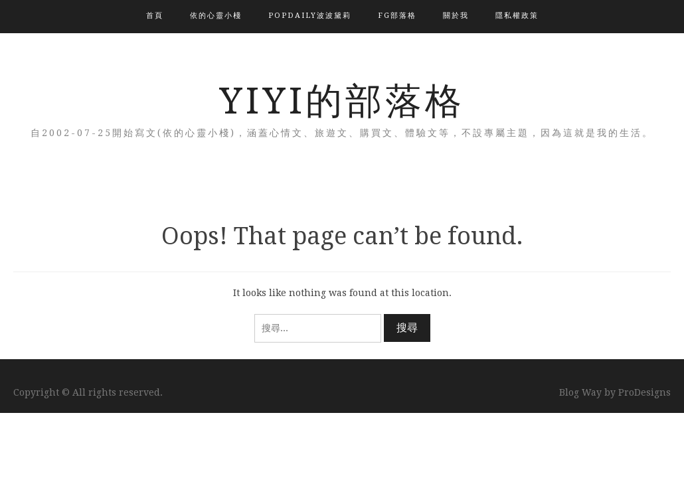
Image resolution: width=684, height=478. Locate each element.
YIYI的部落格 (342, 101)
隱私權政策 (517, 15)
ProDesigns (644, 392)
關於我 (456, 15)
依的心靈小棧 (216, 15)
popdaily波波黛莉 (309, 15)
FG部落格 (397, 15)
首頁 (154, 15)
